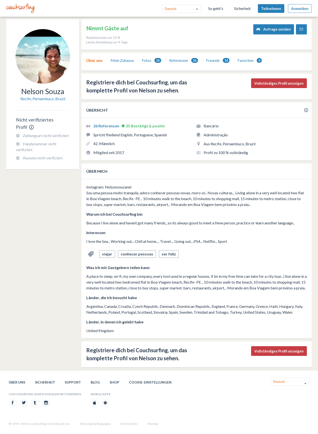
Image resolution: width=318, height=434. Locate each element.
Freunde (218, 60)
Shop (114, 382)
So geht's (215, 8)
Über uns (94, 60)
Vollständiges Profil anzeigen (279, 83)
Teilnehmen (271, 8)
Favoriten (250, 60)
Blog (95, 382)
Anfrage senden (273, 29)
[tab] (94, 60)
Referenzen (183, 60)
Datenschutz (129, 424)
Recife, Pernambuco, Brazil (42, 98)
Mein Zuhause (122, 60)
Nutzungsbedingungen (95, 424)
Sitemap (152, 424)
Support (73, 382)
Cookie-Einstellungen (150, 382)
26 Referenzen (106, 125)
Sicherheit (242, 8)
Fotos (151, 60)
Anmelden (300, 8)
